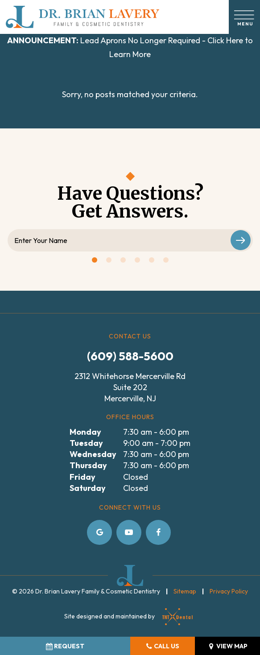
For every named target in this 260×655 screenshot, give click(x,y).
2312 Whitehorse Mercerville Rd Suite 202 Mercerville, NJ (130, 387)
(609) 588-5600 (130, 356)
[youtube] (128, 532)
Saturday (88, 488)
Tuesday (86, 443)
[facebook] (158, 532)
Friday (82, 477)
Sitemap (184, 591)
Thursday (88, 465)
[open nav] (244, 16)
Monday (85, 432)
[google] (99, 532)
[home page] (82, 17)
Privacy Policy (229, 591)
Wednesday (93, 454)
